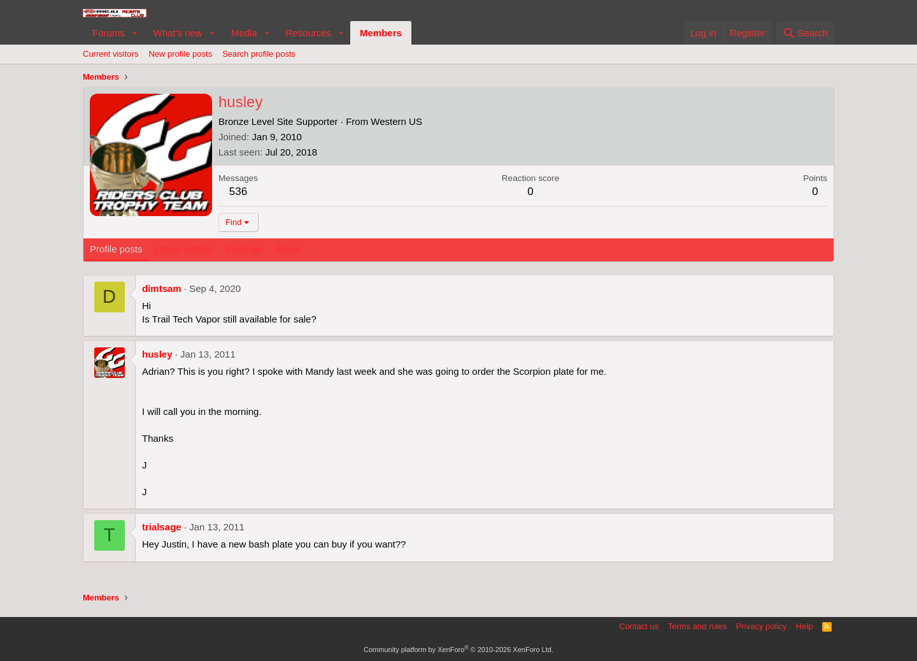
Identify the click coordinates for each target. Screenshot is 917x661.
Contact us (638, 626)
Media (244, 32)
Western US (396, 121)
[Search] (805, 33)
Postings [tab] (243, 248)
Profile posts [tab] (116, 248)
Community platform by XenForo (458, 649)
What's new (178, 32)
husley (157, 354)
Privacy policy (761, 626)
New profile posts (180, 54)
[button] (135, 33)
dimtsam (161, 288)
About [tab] (287, 248)
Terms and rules (697, 626)
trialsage (161, 526)
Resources (308, 32)
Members (381, 32)
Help (804, 626)
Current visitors (110, 54)
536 (238, 191)
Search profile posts (258, 54)
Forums (108, 32)
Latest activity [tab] (184, 248)
